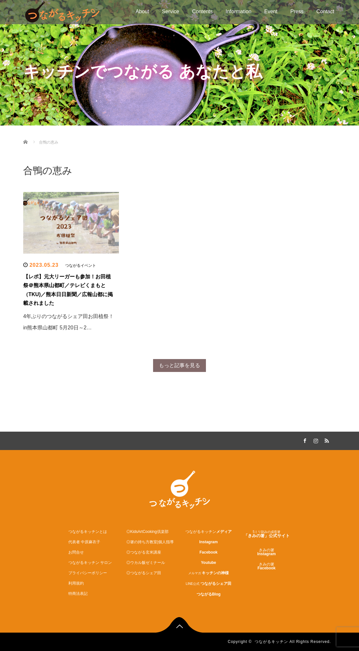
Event (270, 11)
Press (297, 11)
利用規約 (76, 583)
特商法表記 (78, 593)
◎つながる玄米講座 (143, 552)
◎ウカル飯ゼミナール (145, 562)
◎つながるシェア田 (143, 573)
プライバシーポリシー (87, 573)
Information (238, 11)
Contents (202, 11)
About (142, 11)
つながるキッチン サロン (90, 562)
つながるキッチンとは (87, 531)
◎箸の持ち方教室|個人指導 (150, 542)
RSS (326, 440)
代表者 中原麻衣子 (84, 542)
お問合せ (76, 552)
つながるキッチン (271, 641)
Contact (325, 11)
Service (170, 11)
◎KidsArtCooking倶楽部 (147, 531)
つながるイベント (80, 265)
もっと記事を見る (179, 365)
